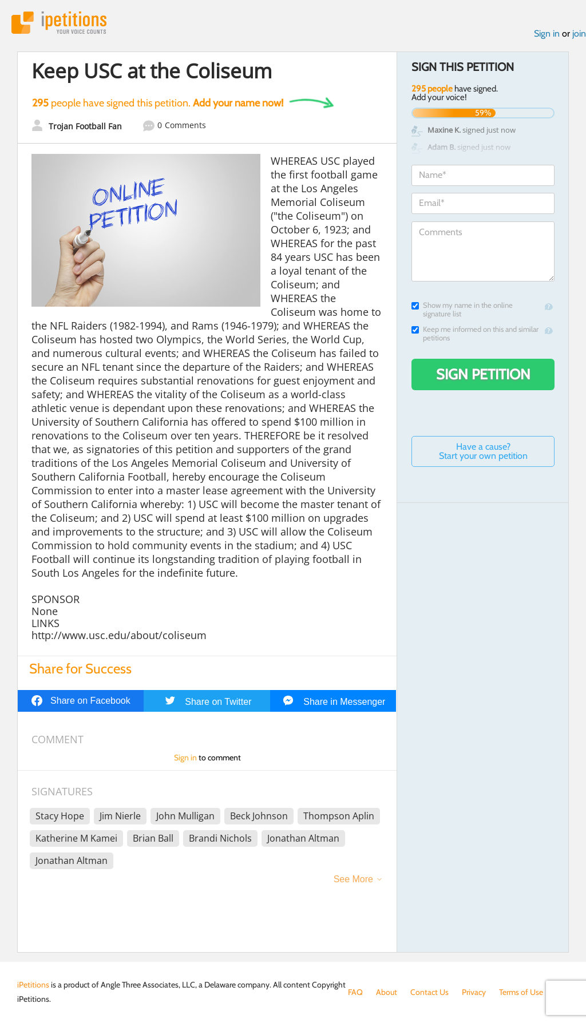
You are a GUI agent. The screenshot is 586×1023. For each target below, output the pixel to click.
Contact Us (429, 992)
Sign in (547, 33)
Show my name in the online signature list (462, 309)
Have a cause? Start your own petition (483, 451)
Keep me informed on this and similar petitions (475, 333)
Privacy (474, 992)
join (579, 33)
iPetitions (58, 22)
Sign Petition (483, 374)
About (386, 992)
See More (353, 879)
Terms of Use (521, 992)
